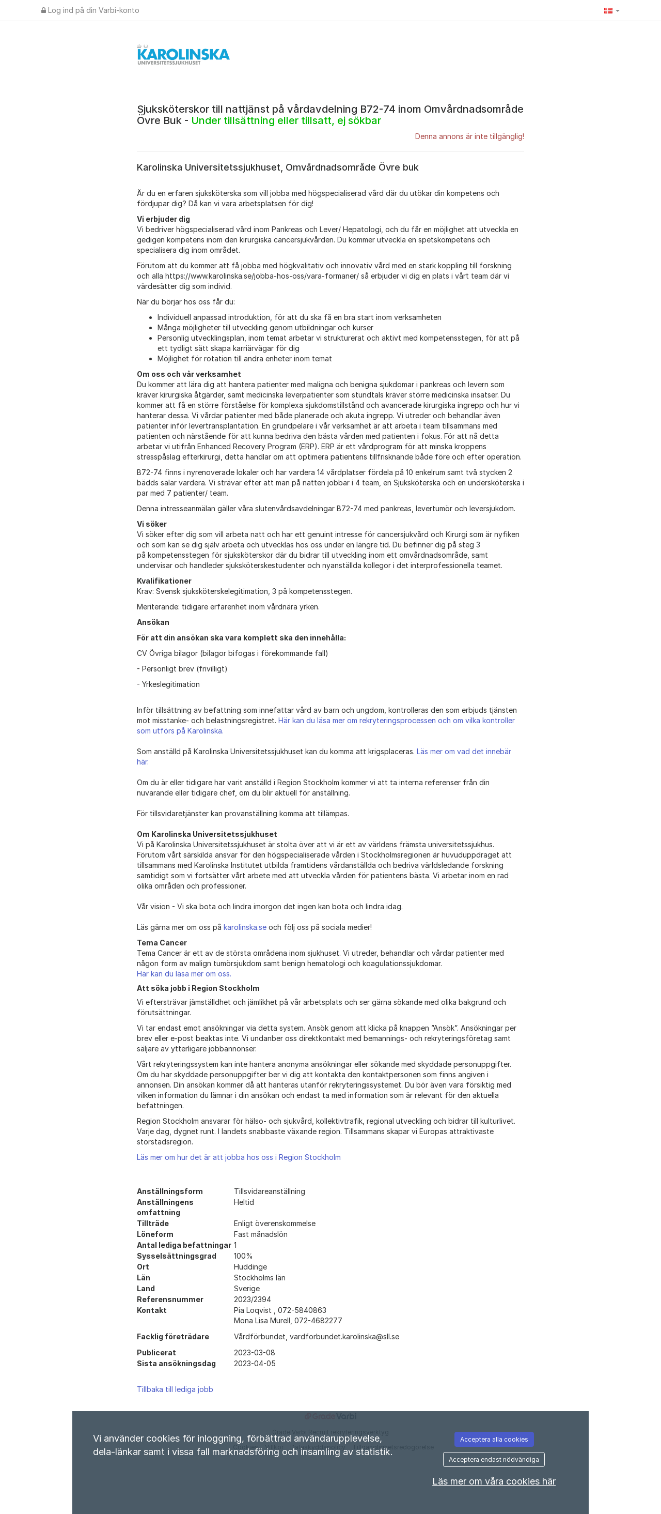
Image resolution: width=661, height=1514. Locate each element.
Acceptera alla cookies (494, 1439)
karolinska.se (245, 927)
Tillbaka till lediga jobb (175, 1389)
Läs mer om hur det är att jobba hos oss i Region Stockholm (239, 1157)
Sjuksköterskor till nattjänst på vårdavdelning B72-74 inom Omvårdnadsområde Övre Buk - (330, 114)
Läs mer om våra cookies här (494, 1481)
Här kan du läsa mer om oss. (184, 973)
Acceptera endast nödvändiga (494, 1459)
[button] (612, 10)
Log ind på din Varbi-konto (90, 10)
